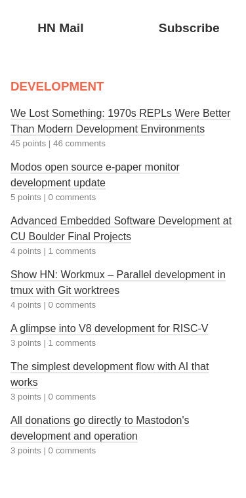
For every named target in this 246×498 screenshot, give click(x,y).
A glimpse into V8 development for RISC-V (109, 328)
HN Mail (60, 28)
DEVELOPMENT (57, 86)
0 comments (72, 197)
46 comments (79, 143)
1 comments (72, 251)
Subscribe (189, 28)
